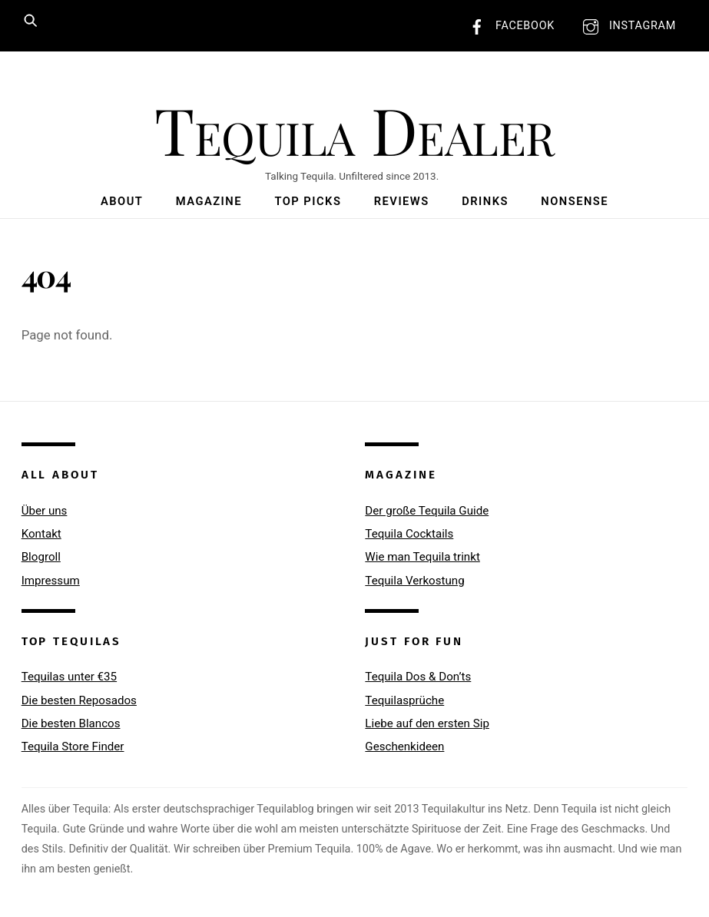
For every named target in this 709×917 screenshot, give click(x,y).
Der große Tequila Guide (427, 511)
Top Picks (307, 201)
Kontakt (41, 534)
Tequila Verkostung (414, 581)
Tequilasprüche (404, 700)
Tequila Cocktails (409, 534)
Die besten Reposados (79, 700)
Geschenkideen (404, 746)
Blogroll (41, 557)
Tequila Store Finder (73, 746)
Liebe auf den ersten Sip (427, 723)
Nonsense (574, 201)
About (122, 201)
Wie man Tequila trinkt (422, 557)
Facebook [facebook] (508, 25)
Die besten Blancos (71, 723)
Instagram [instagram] (625, 25)
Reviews (401, 201)
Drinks (485, 201)
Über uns (45, 511)
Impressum (51, 581)
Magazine (209, 201)
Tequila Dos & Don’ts (418, 677)
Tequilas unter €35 (69, 677)
